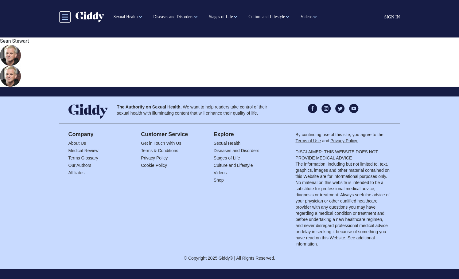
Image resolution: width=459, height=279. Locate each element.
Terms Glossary (83, 157)
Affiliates (76, 172)
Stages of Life (227, 157)
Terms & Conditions (159, 150)
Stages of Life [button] (221, 16)
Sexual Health (227, 143)
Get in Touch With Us (161, 143)
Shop (219, 180)
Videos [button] (307, 16)
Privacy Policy (154, 157)
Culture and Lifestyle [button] (266, 16)
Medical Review (83, 150)
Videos (220, 172)
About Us (77, 143)
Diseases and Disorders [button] (173, 16)
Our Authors (79, 165)
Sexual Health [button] (126, 16)
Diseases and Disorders (236, 150)
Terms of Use (308, 140)
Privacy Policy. (344, 140)
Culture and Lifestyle (233, 165)
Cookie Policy (154, 165)
